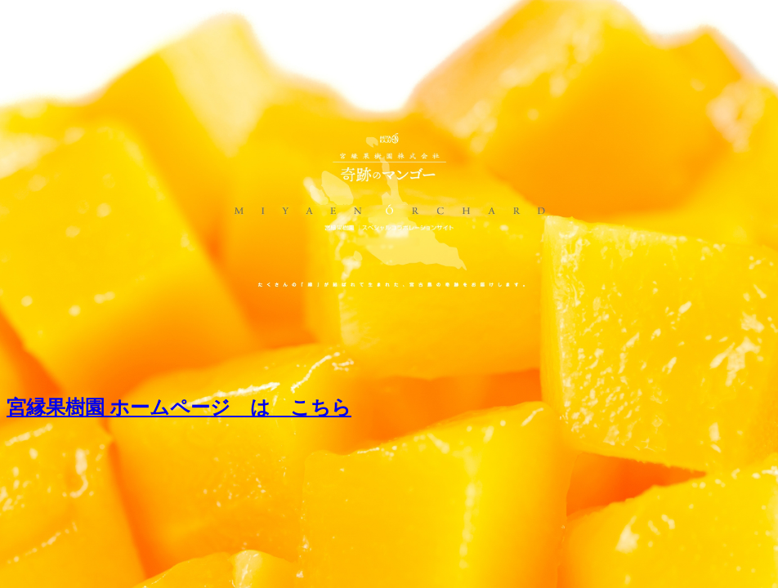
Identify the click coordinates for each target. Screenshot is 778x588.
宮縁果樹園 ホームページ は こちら (179, 407)
